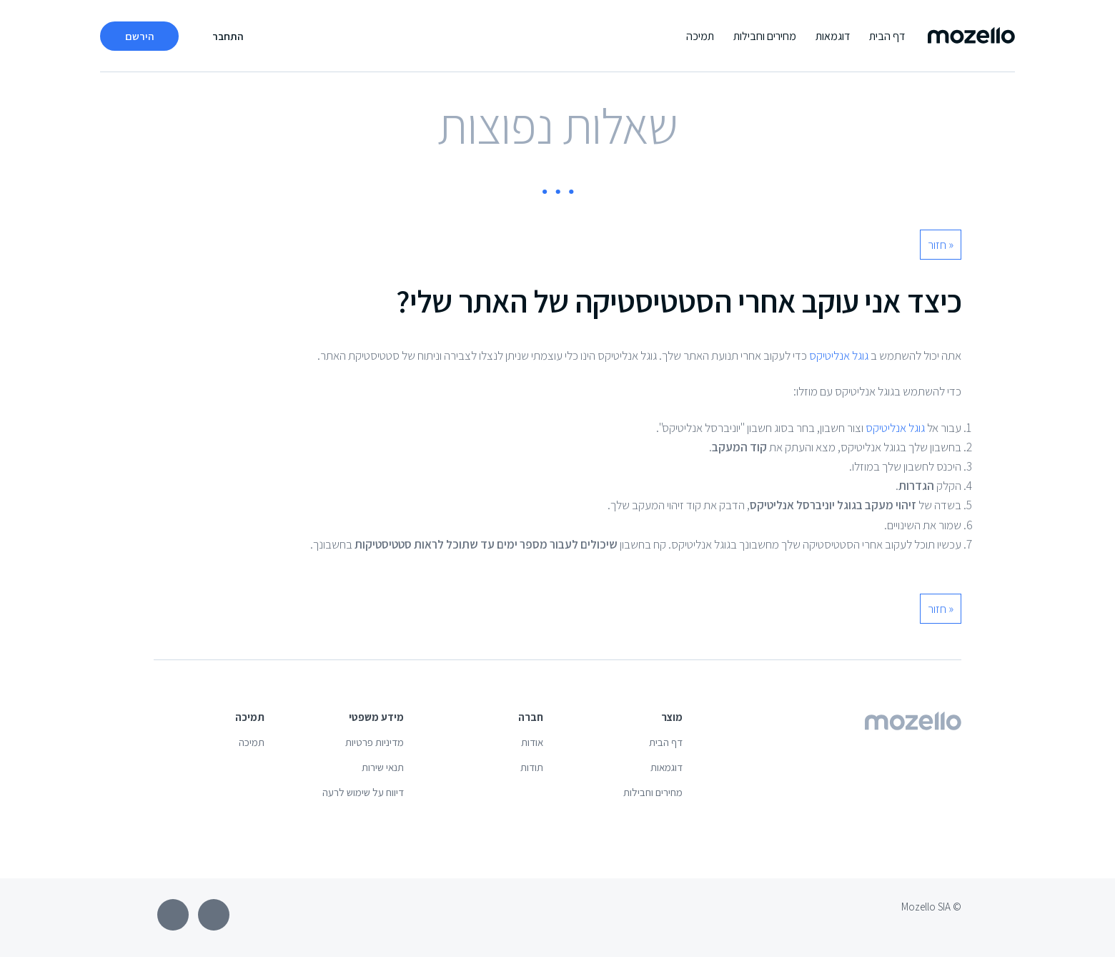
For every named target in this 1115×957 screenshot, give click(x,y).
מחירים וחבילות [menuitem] (764, 36)
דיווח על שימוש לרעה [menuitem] (363, 792)
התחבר (227, 36)
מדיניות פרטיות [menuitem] (374, 742)
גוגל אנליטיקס (837, 355)
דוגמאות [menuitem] (833, 36)
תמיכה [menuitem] (700, 36)
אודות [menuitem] (532, 742)
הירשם (139, 36)
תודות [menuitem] (531, 767)
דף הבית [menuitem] (887, 36)
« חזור (940, 244)
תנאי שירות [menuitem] (383, 767)
